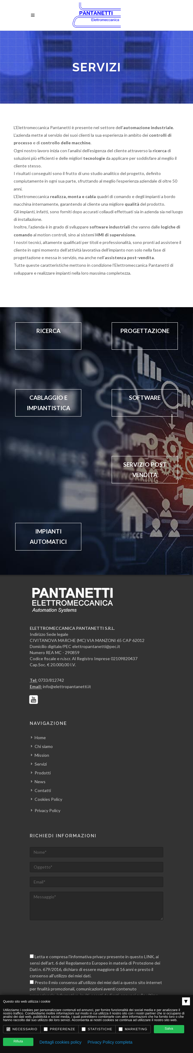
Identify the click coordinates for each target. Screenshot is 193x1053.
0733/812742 (51, 680)
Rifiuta (18, 1041)
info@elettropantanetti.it (67, 686)
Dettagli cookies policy (60, 1042)
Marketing (133, 1029)
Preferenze (59, 1029)
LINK (149, 956)
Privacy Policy (47, 810)
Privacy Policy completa (110, 1042)
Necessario (21, 1029)
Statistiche (97, 1029)
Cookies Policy (48, 799)
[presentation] (76, 936)
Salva (169, 1029)
